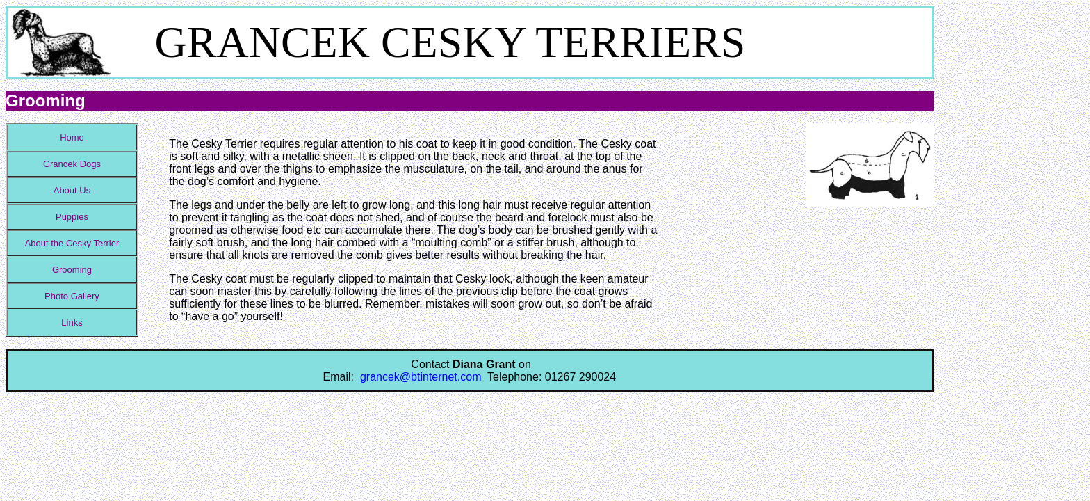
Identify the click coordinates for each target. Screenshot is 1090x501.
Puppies (72, 217)
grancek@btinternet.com (421, 377)
